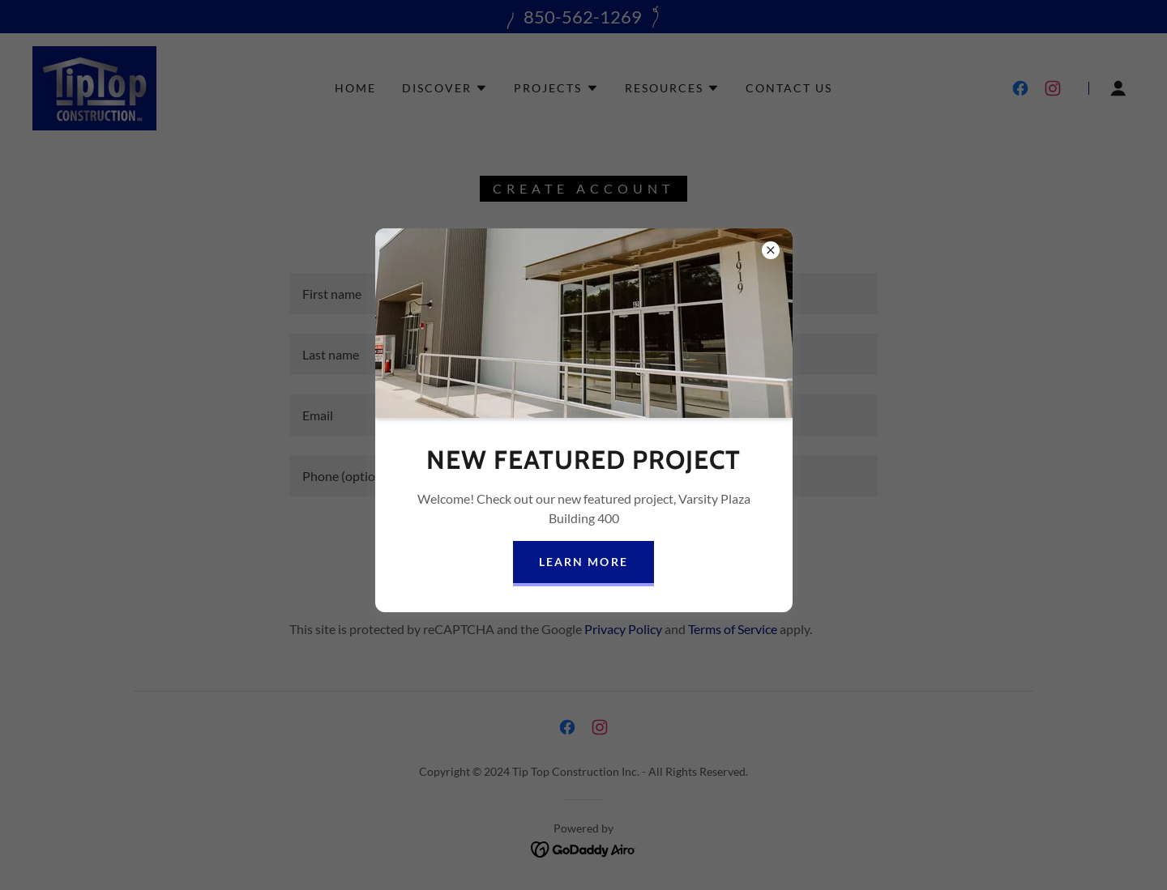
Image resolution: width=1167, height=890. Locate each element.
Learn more (583, 561)
